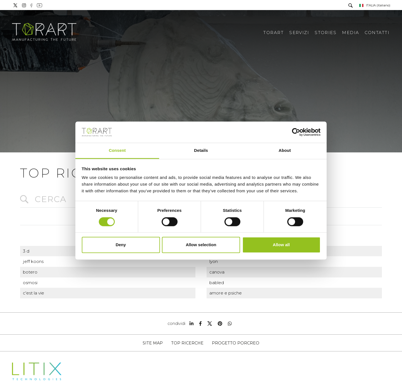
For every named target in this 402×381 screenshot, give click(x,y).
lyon (213, 261)
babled (216, 282)
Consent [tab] (117, 150)
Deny (121, 245)
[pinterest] (220, 323)
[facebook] (200, 323)
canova (216, 272)
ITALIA (374, 5)
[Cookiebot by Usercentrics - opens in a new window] (296, 132)
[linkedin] (191, 323)
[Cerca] (350, 6)
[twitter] (209, 323)
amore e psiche (225, 293)
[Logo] (44, 29)
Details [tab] (201, 150)
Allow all (281, 245)
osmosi (30, 282)
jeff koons (33, 261)
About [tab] (285, 150)
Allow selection (201, 245)
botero (30, 272)
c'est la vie (33, 293)
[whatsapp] (230, 323)
